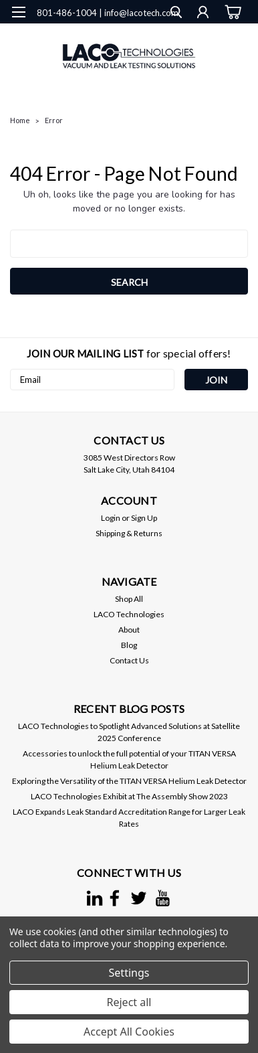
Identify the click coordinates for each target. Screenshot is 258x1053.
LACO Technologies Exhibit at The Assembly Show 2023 (129, 796)
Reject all (129, 1002)
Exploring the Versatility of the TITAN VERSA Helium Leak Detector (129, 781)
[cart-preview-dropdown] (231, 12)
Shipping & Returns (129, 533)
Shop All (129, 599)
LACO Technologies (129, 614)
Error (54, 120)
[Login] (203, 13)
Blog (129, 645)
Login (110, 518)
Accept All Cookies (129, 1031)
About (129, 630)
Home (20, 120)
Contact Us (129, 660)
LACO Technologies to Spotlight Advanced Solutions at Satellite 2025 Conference (129, 732)
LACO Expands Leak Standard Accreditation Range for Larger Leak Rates (129, 818)
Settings (129, 972)
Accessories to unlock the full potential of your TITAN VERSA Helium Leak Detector (129, 759)
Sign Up (144, 518)
